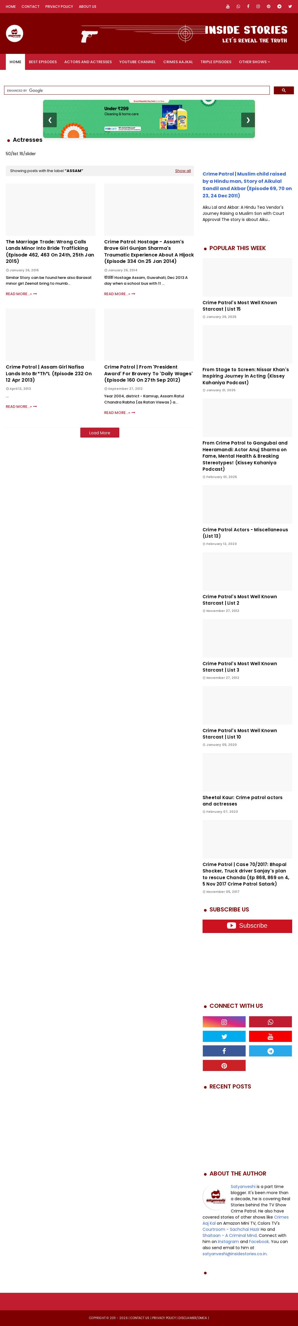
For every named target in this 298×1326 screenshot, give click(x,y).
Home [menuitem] (15, 62)
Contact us (139, 1318)
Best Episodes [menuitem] (43, 62)
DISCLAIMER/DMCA (192, 1318)
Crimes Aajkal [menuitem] (178, 62)
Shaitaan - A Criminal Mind (230, 1235)
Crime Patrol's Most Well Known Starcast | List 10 (240, 733)
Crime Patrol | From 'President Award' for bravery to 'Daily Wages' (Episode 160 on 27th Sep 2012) (148, 373)
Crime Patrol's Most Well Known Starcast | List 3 (240, 667)
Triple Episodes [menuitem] (216, 62)
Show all (183, 171)
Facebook (259, 1241)
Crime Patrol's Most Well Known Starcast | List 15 (240, 306)
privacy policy (164, 1318)
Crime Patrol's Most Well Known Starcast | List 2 (240, 600)
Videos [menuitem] (17, 78)
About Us (87, 6)
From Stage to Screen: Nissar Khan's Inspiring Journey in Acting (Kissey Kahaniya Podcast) (246, 376)
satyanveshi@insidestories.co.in (235, 1254)
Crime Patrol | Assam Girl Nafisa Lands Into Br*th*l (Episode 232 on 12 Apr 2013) (49, 373)
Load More (99, 433)
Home (11, 6)
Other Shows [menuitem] (253, 62)
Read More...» (19, 294)
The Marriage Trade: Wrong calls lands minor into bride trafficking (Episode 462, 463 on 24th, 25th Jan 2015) (50, 252)
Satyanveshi (243, 1186)
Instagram (228, 1241)
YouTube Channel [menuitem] (137, 62)
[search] (136, 90)
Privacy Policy (59, 6)
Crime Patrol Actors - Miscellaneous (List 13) (245, 533)
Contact (31, 6)
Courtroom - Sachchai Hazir (231, 1229)
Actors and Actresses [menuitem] (88, 62)
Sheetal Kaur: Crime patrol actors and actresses (243, 800)
